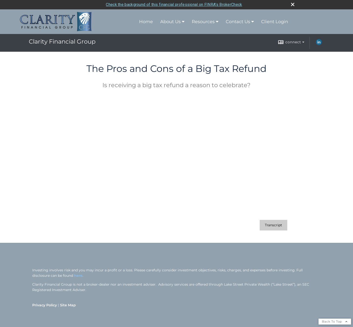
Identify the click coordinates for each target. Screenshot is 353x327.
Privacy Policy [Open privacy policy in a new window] (44, 305)
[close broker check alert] (293, 4)
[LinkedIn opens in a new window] (319, 44)
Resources (203, 21)
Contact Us (238, 21)
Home (146, 21)
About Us (170, 21)
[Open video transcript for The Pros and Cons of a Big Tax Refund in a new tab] (273, 225)
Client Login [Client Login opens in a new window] (274, 21)
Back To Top (335, 321)
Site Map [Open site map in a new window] (68, 305)
